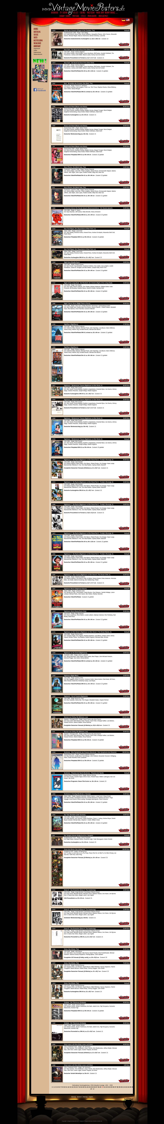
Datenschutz (37, 52)
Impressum (37, 48)
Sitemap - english (88, 1097)
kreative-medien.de (97, 1121)
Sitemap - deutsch (76, 1097)
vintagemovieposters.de (73, 1121)
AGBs (35, 50)
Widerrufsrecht (38, 54)
